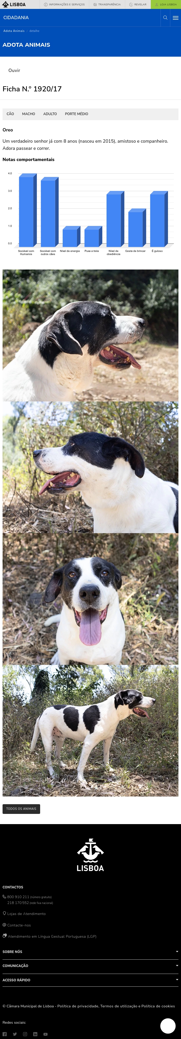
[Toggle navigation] (175, 18)
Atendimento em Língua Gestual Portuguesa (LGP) (52, 936)
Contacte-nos (19, 925)
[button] (165, 18)
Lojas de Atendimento (26, 913)
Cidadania (16, 18)
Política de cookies (158, 1006)
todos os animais (21, 809)
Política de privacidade (78, 1006)
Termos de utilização (119, 1006)
